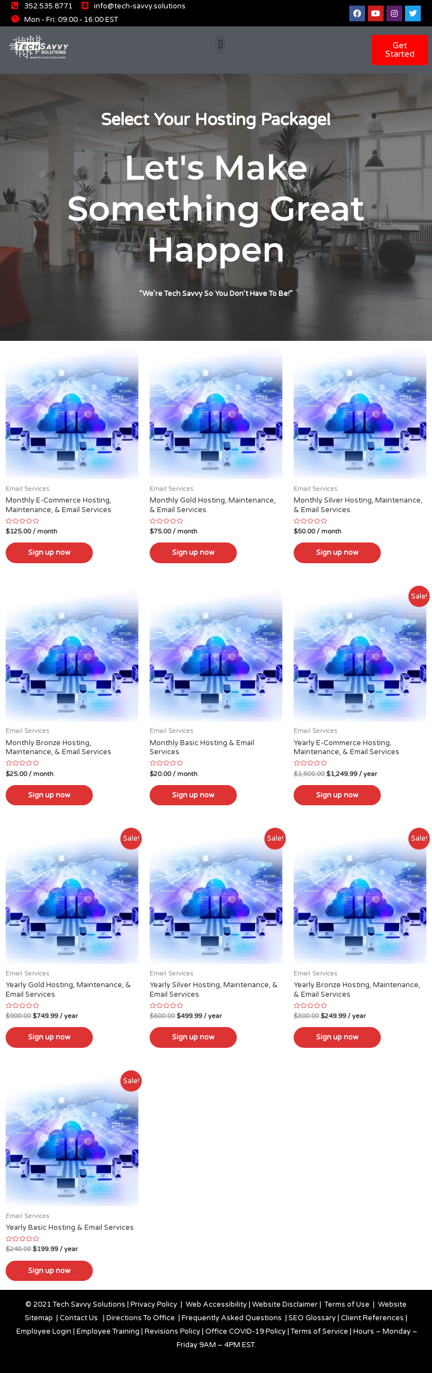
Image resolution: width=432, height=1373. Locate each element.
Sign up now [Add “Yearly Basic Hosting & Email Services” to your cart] (49, 1270)
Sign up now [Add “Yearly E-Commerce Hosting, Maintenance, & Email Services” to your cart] (337, 795)
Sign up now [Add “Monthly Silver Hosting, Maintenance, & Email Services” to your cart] (337, 552)
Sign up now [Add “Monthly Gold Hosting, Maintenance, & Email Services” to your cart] (193, 552)
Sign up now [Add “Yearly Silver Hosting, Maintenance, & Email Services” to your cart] (193, 1037)
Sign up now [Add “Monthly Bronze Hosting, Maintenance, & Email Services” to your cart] (49, 795)
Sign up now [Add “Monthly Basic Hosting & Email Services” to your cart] (193, 795)
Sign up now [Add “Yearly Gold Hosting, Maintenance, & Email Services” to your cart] (49, 1037)
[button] (220, 44)
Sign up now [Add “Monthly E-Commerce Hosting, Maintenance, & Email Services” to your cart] (49, 552)
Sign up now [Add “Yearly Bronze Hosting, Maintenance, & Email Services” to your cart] (337, 1037)
